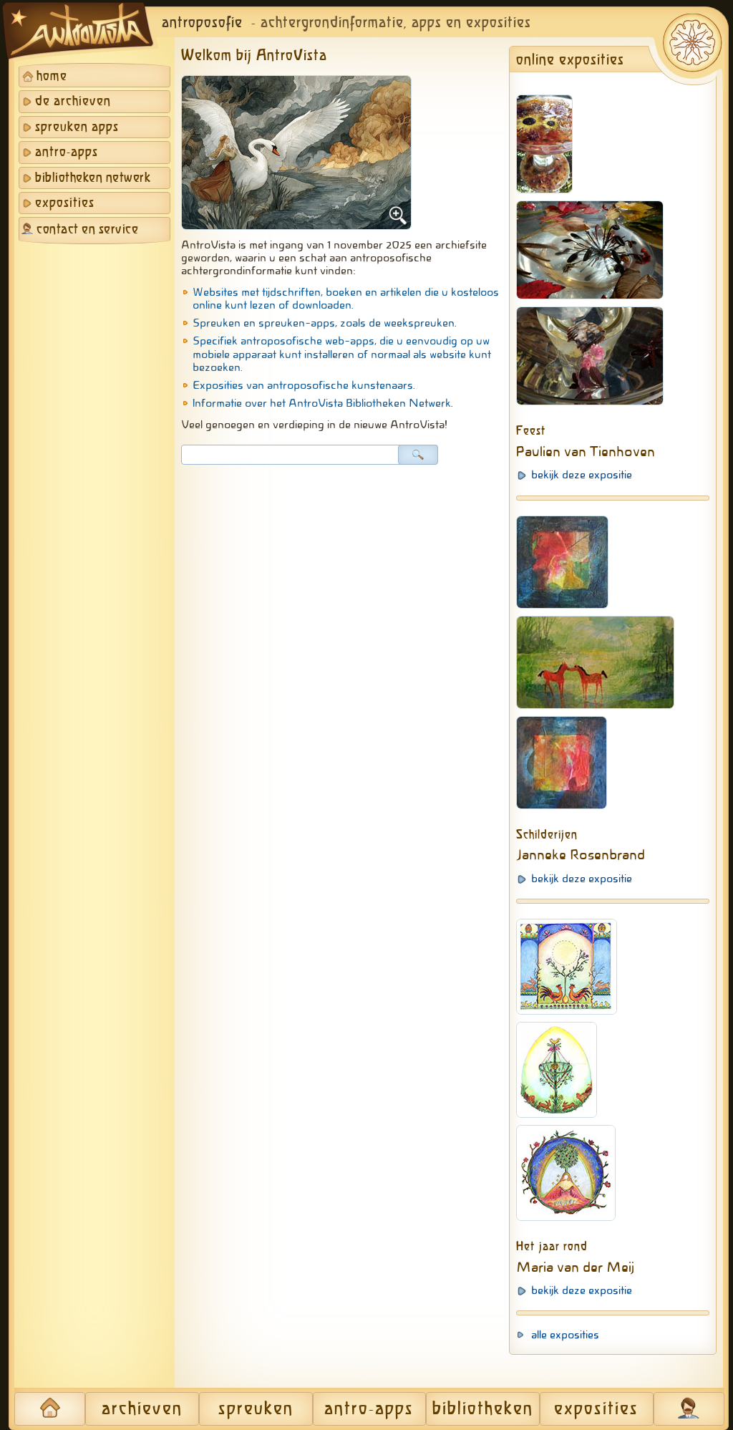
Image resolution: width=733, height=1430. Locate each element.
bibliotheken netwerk (92, 178)
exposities (64, 203)
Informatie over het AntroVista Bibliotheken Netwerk (322, 403)
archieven (142, 1409)
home (52, 76)
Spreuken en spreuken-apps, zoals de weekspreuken (324, 323)
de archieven (73, 101)
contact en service (87, 229)
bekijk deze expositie (581, 474)
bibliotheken (482, 1409)
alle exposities (565, 1334)
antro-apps (66, 152)
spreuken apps (77, 127)
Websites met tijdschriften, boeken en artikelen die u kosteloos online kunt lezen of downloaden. (346, 298)
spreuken (255, 1409)
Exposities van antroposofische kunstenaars (303, 385)
